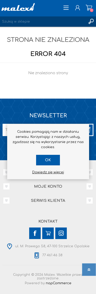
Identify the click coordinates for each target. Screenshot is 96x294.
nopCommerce (58, 283)
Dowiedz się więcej (48, 172)
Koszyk (89, 7)
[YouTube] (48, 233)
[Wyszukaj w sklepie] (43, 21)
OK (48, 160)
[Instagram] (61, 233)
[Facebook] (35, 233)
